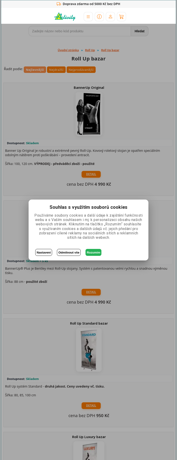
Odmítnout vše (68, 252)
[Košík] (121, 16)
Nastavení (44, 252)
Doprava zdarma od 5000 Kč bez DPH (88, 4)
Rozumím (93, 252)
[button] (88, 16)
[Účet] (110, 16)
